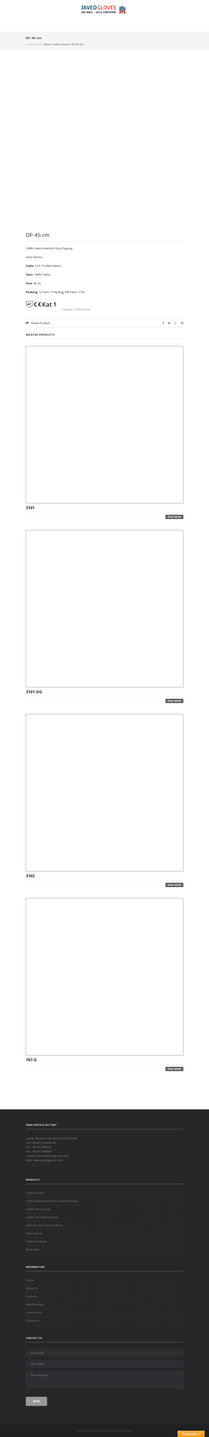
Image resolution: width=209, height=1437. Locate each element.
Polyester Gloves (36, 1241)
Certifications (34, 1312)
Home (47, 44)
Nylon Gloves (34, 1233)
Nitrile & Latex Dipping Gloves (44, 1225)
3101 (30, 507)
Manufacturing (35, 1304)
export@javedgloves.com (52, 1156)
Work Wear (33, 1249)
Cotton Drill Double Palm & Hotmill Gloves (52, 1201)
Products (31, 1296)
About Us (31, 1288)
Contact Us (32, 1320)
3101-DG (34, 691)
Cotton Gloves (61, 44)
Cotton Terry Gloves (38, 1209)
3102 (30, 875)
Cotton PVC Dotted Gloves (42, 1217)
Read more (174, 516)
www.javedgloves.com (48, 1160)
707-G (31, 1059)
